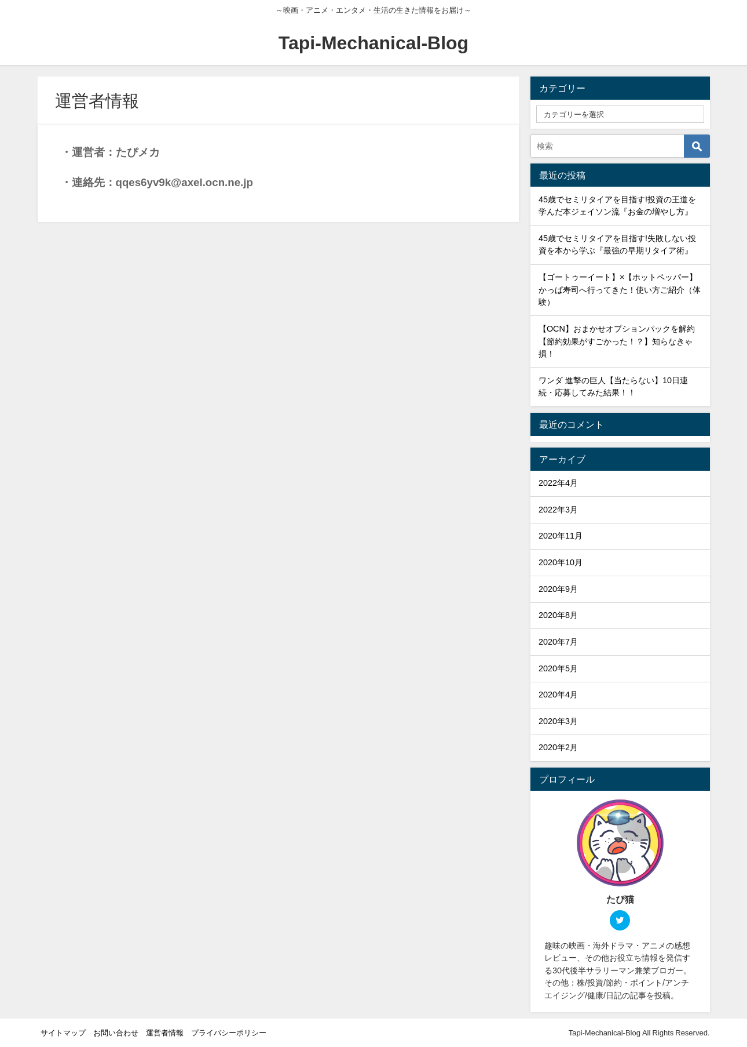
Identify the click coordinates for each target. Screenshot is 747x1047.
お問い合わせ (115, 1033)
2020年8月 (558, 615)
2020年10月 (561, 562)
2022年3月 (558, 510)
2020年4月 (558, 694)
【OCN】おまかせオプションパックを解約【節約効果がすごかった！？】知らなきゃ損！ (617, 341)
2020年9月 (558, 589)
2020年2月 (558, 747)
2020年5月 (558, 668)
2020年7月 (558, 642)
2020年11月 (561, 536)
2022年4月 (558, 483)
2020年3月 (558, 721)
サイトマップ (63, 1033)
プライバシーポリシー (228, 1033)
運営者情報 (165, 1033)
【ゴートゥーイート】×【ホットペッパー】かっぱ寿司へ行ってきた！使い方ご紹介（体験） (620, 289)
